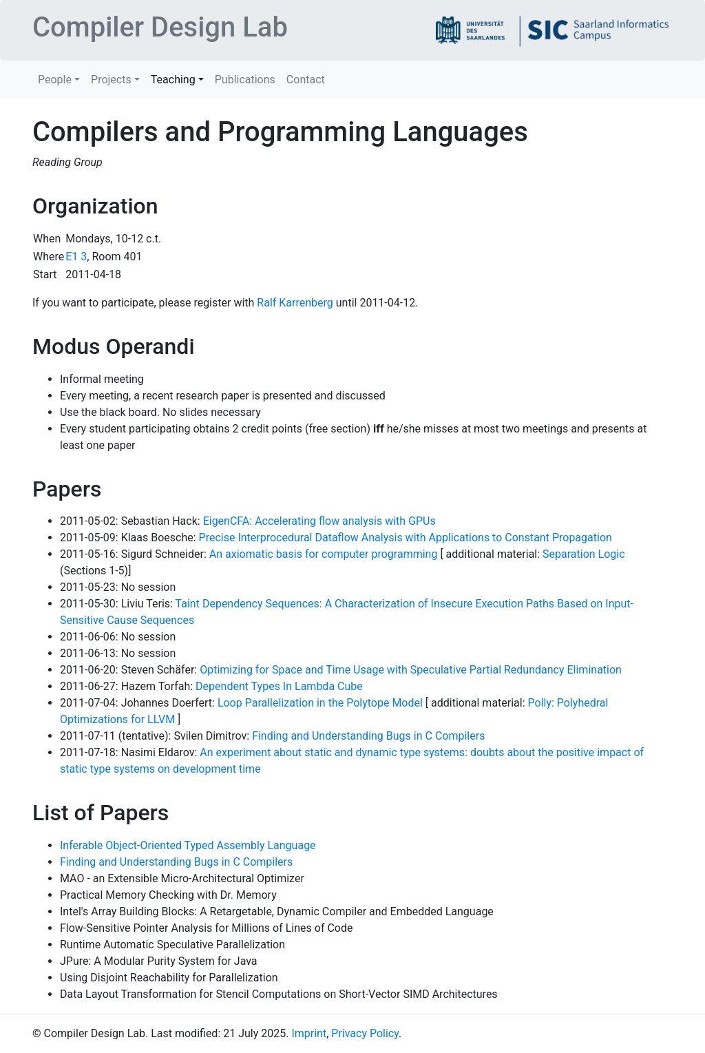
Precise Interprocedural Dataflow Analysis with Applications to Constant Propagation (405, 537)
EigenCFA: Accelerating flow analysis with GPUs (319, 521)
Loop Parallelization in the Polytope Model (320, 702)
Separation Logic (584, 554)
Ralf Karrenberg (295, 302)
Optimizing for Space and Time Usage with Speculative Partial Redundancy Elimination (411, 669)
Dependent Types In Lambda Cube (279, 686)
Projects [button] (111, 79)
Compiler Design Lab (160, 27)
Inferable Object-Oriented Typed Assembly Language (188, 845)
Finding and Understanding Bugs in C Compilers (368, 735)
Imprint (308, 1033)
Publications (245, 79)
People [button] (55, 79)
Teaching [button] (173, 79)
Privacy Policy (365, 1033)
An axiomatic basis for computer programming (323, 554)
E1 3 (76, 256)
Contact (305, 79)
